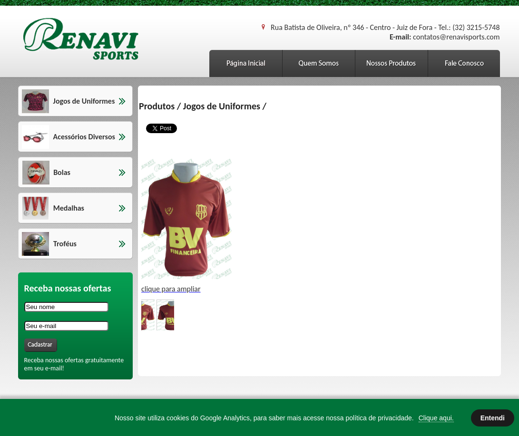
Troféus (65, 243)
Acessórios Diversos (84, 136)
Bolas (61, 172)
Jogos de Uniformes (84, 101)
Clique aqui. (436, 418)
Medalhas (68, 208)
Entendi (492, 418)
